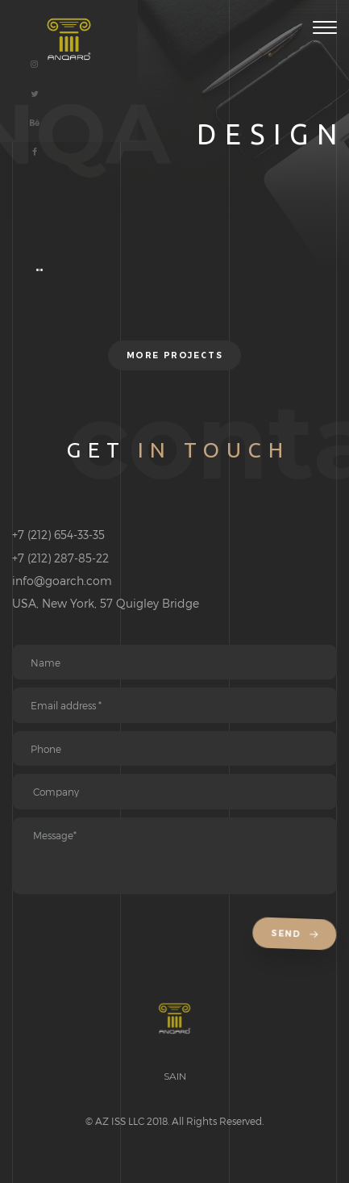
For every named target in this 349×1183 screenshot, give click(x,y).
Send (297, 934)
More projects (174, 355)
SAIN (175, 1076)
